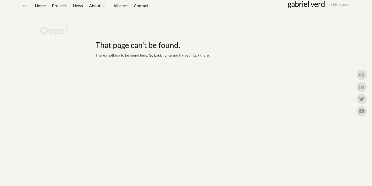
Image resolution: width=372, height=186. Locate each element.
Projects (52, 10)
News (71, 10)
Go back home (160, 68)
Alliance (114, 10)
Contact (134, 10)
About (88, 10)
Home (33, 10)
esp (19, 11)
